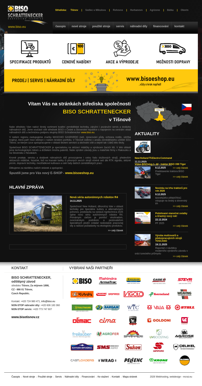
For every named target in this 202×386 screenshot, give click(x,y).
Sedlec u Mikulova (95, 10)
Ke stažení (103, 376)
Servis (120, 26)
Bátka (170, 10)
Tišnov (74, 10)
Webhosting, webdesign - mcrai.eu (174, 376)
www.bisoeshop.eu (79, 173)
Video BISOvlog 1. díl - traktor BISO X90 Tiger (160, 164)
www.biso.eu (17, 26)
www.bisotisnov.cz (25, 317)
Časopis (60, 26)
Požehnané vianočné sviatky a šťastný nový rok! (171, 214)
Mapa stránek (130, 376)
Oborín (184, 10)
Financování (160, 26)
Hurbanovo (136, 10)
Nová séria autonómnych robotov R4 (94, 197)
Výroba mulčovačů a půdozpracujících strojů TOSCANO (168, 238)
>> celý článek (180, 168)
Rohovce (118, 10)
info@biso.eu (48, 301)
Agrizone (155, 10)
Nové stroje (79, 26)
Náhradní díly (138, 26)
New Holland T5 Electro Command (153, 158)
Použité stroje (101, 26)
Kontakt (179, 26)
